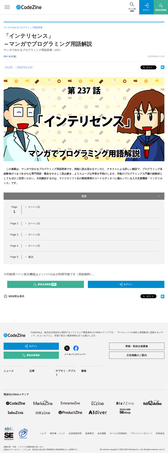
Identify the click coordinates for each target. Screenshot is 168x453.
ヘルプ (43, 433)
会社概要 (101, 433)
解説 (30, 256)
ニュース (9, 370)
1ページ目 (34, 206)
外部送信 (160, 433)
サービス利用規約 (118, 433)
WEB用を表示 (14, 296)
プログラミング (24, 67)
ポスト (147, 67)
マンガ (8, 67)
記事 (32, 370)
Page (14, 223)
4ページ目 (34, 245)
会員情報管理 (75, 433)
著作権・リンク (57, 433)
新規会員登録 (44, 284)
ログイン (125, 284)
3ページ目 (34, 234)
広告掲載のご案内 (137, 355)
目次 (121, 196)
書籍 (83, 370)
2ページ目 (34, 223)
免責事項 (89, 433)
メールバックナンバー (75, 354)
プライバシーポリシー (141, 433)
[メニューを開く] (7, 7)
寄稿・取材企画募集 (136, 346)
